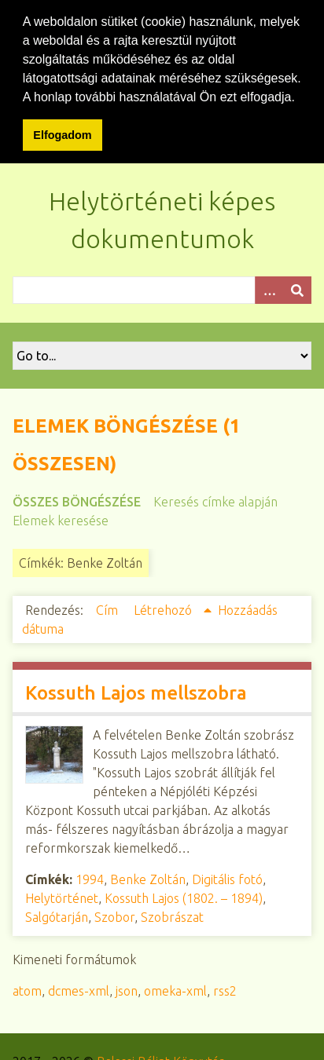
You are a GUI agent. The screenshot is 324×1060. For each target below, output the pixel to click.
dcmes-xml (78, 990)
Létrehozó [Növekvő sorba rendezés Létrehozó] (164, 609)
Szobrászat (172, 916)
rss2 (225, 990)
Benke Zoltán (148, 879)
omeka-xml (175, 990)
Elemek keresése (61, 520)
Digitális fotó (227, 879)
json (127, 990)
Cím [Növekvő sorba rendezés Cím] (108, 609)
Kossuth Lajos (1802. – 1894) (184, 897)
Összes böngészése (77, 501)
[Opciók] (269, 289)
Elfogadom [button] (62, 135)
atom (27, 990)
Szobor (114, 916)
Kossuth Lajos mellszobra (136, 692)
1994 (89, 879)
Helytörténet (61, 897)
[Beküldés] (297, 289)
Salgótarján (56, 916)
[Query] (162, 289)
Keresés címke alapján (215, 501)
